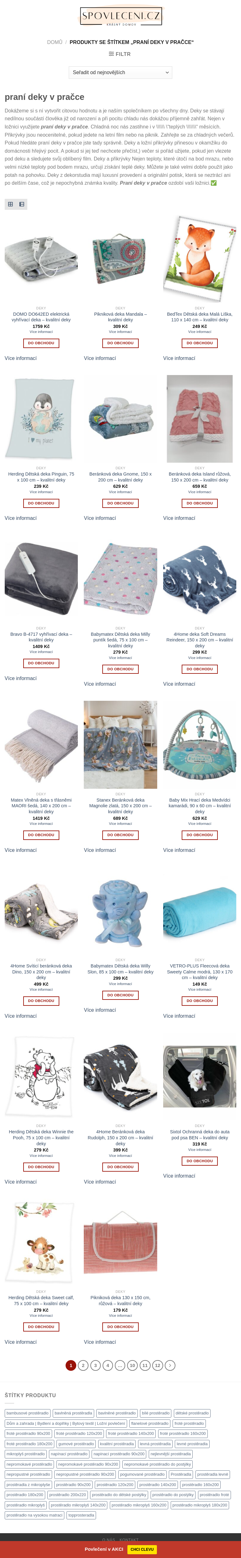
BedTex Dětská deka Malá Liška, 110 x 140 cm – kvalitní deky (200, 317)
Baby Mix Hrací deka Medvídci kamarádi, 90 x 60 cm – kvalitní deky (200, 806)
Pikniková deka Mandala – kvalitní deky (120, 317)
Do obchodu (41, 343)
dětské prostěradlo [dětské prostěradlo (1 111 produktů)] (192, 1413)
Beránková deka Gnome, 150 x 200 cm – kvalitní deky (120, 476)
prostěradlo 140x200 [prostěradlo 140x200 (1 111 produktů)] (157, 1484)
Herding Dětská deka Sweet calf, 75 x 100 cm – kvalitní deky (41, 1300)
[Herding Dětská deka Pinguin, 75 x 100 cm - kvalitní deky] (41, 419)
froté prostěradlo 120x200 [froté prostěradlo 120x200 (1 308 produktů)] (79, 1433)
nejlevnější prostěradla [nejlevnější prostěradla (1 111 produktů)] (171, 1454)
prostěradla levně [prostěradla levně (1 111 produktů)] (212, 1474)
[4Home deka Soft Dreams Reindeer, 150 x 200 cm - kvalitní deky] (199, 579)
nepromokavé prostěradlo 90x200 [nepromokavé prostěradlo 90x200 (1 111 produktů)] (88, 1464)
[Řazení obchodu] (120, 72)
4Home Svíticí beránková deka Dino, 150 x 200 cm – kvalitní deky (41, 971)
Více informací (41, 332)
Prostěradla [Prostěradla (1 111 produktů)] (181, 1474)
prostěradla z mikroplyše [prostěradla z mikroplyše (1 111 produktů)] (28, 1484)
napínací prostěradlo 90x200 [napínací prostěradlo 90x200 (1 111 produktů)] (119, 1454)
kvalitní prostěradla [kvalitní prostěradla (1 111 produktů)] (117, 1443)
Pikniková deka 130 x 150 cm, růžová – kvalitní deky (120, 1300)
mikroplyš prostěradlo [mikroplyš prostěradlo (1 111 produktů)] (26, 1454)
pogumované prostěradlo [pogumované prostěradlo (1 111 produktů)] (142, 1474)
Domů (54, 42)
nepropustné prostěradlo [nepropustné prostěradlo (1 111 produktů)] (28, 1474)
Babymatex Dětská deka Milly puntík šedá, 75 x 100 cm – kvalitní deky (120, 640)
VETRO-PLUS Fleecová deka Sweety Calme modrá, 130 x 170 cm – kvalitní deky (200, 971)
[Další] (170, 1365)
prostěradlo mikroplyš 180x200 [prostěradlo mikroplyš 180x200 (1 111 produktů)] (200, 1505)
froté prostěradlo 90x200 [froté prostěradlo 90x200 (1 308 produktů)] (28, 1433)
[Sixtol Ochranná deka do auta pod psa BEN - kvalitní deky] (199, 1076)
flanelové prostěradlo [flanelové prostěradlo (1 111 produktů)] (150, 1423)
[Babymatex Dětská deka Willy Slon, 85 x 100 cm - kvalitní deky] (120, 911)
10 (132, 1365)
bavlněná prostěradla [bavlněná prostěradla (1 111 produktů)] (73, 1413)
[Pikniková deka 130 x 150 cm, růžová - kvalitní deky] (120, 1242)
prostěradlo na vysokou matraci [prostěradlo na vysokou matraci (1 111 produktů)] (34, 1515)
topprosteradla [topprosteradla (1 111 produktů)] (81, 1515)
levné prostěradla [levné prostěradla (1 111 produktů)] (192, 1443)
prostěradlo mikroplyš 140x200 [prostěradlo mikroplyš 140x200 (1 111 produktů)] (78, 1505)
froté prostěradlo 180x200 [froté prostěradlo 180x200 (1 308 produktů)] (29, 1443)
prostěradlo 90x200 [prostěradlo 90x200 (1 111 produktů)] (73, 1484)
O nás (108, 1540)
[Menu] (8, 15)
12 (157, 1365)
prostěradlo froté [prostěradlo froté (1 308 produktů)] (214, 1494)
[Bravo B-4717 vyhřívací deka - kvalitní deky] (41, 579)
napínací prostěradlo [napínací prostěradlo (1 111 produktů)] (69, 1454)
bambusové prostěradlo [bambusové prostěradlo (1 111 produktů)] (28, 1413)
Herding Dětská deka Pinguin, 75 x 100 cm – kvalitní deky (41, 476)
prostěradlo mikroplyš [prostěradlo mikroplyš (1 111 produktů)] (26, 1505)
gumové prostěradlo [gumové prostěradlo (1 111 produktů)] (76, 1443)
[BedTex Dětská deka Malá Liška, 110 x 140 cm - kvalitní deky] (199, 258)
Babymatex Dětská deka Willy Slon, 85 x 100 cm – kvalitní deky (120, 968)
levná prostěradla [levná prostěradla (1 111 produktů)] (155, 1443)
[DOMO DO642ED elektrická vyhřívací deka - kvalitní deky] (41, 258)
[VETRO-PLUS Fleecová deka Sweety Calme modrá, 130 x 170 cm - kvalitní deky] (199, 911)
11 (145, 1365)
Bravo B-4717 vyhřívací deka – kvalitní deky (41, 637)
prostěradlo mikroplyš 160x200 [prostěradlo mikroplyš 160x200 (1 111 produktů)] (139, 1505)
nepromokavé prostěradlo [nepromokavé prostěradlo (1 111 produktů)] (29, 1464)
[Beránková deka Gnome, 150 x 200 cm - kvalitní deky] (120, 419)
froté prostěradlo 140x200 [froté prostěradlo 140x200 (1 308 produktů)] (131, 1433)
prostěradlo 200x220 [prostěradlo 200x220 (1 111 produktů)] (67, 1494)
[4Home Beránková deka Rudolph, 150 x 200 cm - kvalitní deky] (120, 1076)
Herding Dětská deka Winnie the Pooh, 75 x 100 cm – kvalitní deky (41, 1137)
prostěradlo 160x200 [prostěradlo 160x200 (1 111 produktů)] (200, 1484)
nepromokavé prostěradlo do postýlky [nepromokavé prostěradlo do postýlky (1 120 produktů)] (157, 1464)
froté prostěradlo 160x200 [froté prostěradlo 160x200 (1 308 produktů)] (183, 1433)
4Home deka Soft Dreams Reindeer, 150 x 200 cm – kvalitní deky (199, 640)
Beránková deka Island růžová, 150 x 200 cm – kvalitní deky (200, 476)
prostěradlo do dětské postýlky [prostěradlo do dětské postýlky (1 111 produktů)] (119, 1494)
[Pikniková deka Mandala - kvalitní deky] (120, 258)
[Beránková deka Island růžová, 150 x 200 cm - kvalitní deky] (199, 419)
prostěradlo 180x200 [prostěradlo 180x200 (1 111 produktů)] (25, 1494)
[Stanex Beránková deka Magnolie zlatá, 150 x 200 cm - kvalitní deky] (120, 744)
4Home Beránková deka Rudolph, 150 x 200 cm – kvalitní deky (120, 1137)
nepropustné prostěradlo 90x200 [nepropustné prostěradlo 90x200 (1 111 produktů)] (85, 1474)
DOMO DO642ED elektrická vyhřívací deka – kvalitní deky (41, 317)
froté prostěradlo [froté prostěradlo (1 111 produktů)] (189, 1423)
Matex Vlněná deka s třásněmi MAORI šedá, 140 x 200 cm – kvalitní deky (41, 806)
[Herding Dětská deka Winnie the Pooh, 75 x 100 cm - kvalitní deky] (41, 1076)
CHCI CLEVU (142, 1549)
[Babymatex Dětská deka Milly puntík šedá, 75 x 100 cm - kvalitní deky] (120, 579)
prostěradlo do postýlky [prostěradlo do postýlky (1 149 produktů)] (173, 1494)
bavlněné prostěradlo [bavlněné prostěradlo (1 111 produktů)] (117, 1413)
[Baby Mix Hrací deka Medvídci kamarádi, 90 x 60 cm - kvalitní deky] (199, 744)
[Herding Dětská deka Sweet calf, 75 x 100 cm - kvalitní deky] (41, 1242)
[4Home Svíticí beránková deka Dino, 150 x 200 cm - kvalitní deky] (41, 911)
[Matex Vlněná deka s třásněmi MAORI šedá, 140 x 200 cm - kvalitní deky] (41, 744)
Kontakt (129, 1540)
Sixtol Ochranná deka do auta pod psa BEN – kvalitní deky (200, 1134)
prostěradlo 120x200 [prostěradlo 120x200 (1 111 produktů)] (115, 1484)
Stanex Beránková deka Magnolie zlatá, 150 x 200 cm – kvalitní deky (120, 806)
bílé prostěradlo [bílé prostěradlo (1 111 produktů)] (155, 1413)
